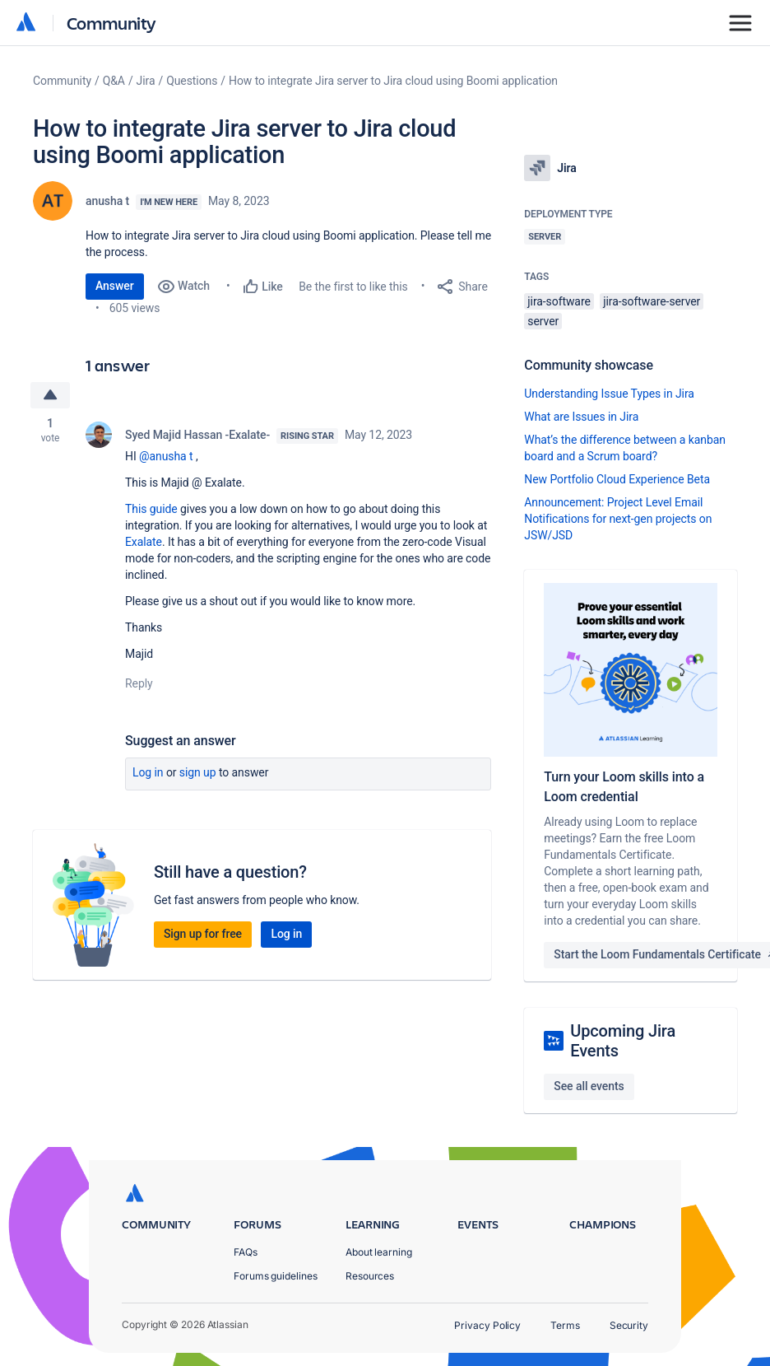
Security (629, 1325)
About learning (379, 1252)
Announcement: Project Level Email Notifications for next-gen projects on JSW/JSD (618, 519)
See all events (589, 1086)
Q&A (114, 80)
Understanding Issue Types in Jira (609, 393)
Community (111, 23)
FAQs (245, 1252)
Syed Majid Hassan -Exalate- (197, 434)
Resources (370, 1276)
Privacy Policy (487, 1325)
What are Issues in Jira (581, 416)
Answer (114, 285)
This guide (151, 508)
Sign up (197, 772)
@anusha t (165, 456)
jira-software (558, 301)
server (543, 321)
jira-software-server (651, 301)
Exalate (143, 541)
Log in (148, 772)
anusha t (107, 200)
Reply (139, 683)
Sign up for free (203, 933)
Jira (146, 80)
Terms (565, 1325)
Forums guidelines (276, 1276)
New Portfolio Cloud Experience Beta (617, 479)
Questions (191, 80)
